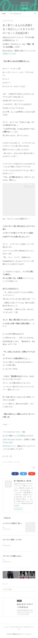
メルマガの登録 (18, 436)
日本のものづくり (9, 446)
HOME (4, 13)
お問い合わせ (7, 439)
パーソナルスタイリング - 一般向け (16, 13)
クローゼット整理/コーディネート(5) (11, 462)
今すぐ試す (24, 8)
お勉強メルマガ (8, 54)
